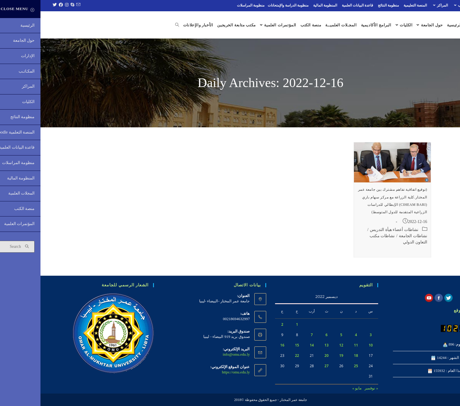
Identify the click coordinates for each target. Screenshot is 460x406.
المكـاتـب (422, 5)
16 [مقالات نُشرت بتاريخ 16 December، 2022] (242, 345)
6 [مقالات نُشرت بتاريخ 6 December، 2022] (286, 334)
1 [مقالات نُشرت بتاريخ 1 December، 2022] (257, 324)
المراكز (399, 5)
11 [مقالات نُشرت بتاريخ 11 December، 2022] (315, 345)
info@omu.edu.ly (195, 354)
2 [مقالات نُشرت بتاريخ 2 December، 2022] (242, 324)
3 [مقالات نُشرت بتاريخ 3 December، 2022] (330, 334)
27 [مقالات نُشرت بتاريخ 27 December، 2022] (286, 365)
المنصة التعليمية (374, 5)
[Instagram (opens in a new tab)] (25, 5)
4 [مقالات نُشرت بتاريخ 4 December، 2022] (315, 334)
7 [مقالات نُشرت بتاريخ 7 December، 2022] (271, 334)
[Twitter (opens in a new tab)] (13, 5)
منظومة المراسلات (210, 5)
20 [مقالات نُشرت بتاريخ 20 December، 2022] (286, 355)
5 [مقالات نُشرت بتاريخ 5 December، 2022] (301, 334)
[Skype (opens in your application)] (31, 5)
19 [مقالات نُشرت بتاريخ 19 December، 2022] (301, 355)
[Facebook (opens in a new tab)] (20, 5)
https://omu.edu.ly (195, 372)
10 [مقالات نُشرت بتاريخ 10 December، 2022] (330, 345)
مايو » (316, 388)
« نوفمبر (331, 388)
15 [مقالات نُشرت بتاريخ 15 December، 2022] (256, 345)
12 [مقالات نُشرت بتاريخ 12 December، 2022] (301, 345)
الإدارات (444, 5)
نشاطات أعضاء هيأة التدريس (353, 229)
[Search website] (134, 25)
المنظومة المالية (285, 5)
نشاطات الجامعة (372, 236)
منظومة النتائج (347, 5)
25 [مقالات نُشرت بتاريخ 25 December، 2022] (315, 365)
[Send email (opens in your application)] (37, 5)
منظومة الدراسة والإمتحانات (247, 5)
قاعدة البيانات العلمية (317, 5)
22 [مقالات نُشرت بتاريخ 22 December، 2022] (256, 355)
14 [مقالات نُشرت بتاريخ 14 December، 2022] (271, 345)
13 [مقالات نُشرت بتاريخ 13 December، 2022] (286, 345)
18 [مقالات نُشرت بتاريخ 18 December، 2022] (315, 355)
